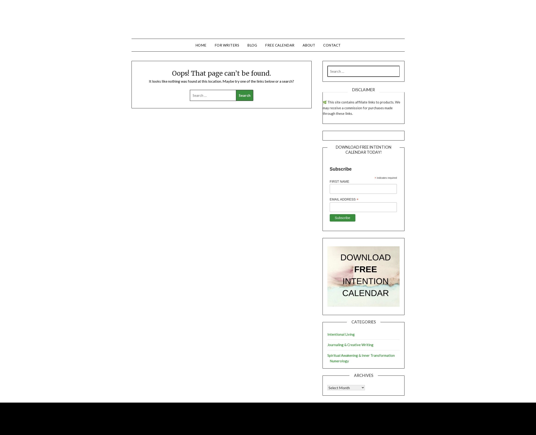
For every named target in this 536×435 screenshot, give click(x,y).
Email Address (344, 199)
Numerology (339, 361)
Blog (252, 45)
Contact (332, 45)
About (309, 45)
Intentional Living (341, 334)
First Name (339, 181)
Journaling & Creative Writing (350, 345)
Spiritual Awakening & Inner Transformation (361, 355)
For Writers (227, 45)
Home (201, 45)
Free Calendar (280, 45)
